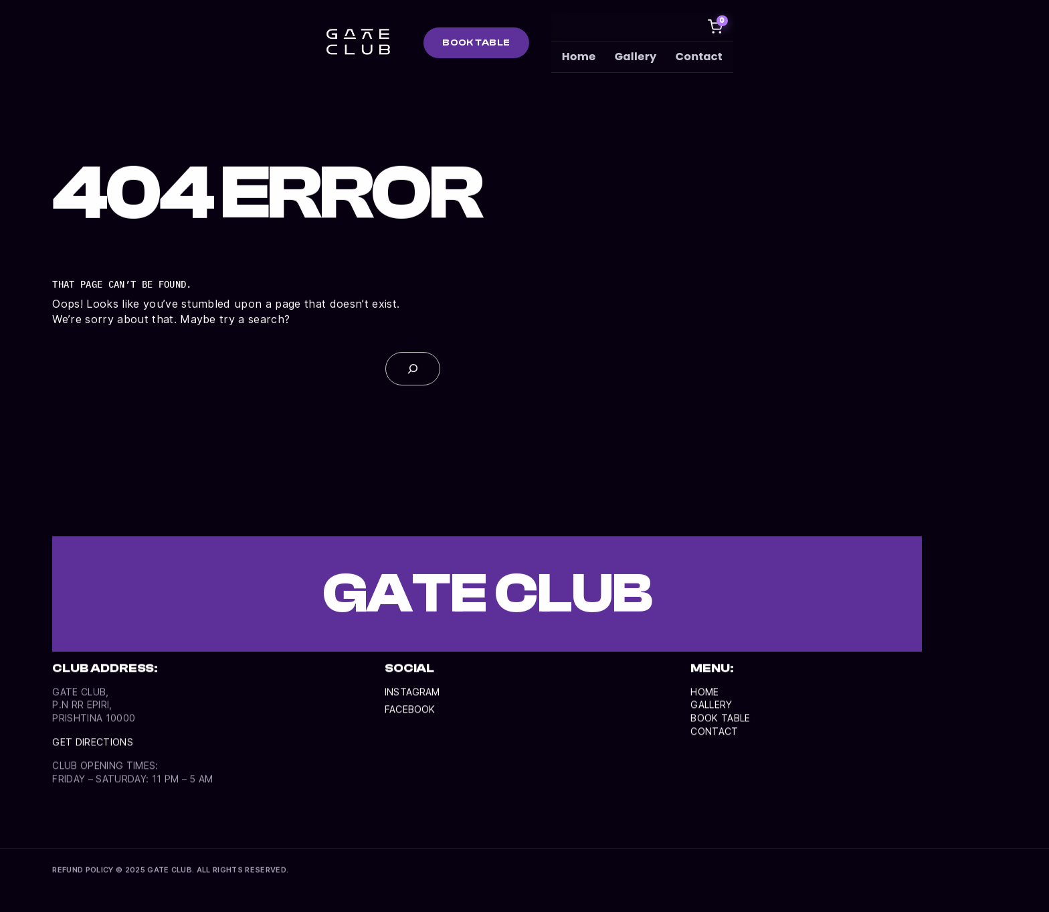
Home (580, 56)
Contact (699, 56)
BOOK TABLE (476, 42)
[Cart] (715, 26)
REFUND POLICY (82, 871)
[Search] (413, 370)
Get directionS (94, 751)
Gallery (636, 56)
